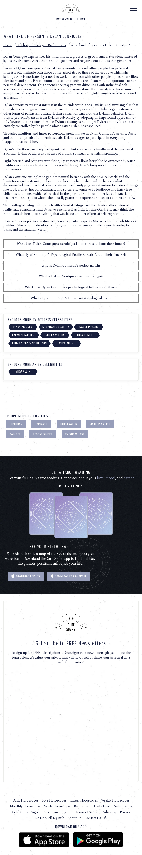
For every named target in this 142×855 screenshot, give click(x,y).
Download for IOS (25, 576)
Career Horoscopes (84, 800)
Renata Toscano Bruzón (29, 343)
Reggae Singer (43, 434)
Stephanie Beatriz (55, 327)
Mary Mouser (22, 327)
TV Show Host (75, 434)
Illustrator (68, 424)
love (100, 478)
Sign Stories (40, 812)
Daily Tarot (102, 806)
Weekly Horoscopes (115, 800)
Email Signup (62, 812)
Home (7, 45)
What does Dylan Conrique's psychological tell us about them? (71, 287)
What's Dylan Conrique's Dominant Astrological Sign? (71, 298)
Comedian (16, 424)
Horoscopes (64, 18)
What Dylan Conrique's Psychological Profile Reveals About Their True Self (71, 255)
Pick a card (71, 486)
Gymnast (41, 424)
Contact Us (93, 818)
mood (110, 478)
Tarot (81, 18)
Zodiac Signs (122, 806)
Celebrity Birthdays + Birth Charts (41, 45)
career (129, 478)
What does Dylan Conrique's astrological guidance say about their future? (71, 244)
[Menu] (133, 9)
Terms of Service (87, 812)
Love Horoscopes (54, 800)
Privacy (125, 812)
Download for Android (68, 576)
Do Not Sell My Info (49, 818)
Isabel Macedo (89, 327)
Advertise (110, 812)
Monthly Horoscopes (25, 806)
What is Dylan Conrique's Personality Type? (71, 276)
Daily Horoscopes (25, 800)
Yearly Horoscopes (57, 806)
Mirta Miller (55, 335)
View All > (66, 343)
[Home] (71, 8)
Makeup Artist (100, 424)
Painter (15, 434)
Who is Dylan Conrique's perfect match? (71, 265)
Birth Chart (82, 806)
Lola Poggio (85, 335)
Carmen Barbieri (23, 335)
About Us (74, 818)
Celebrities (20, 812)
